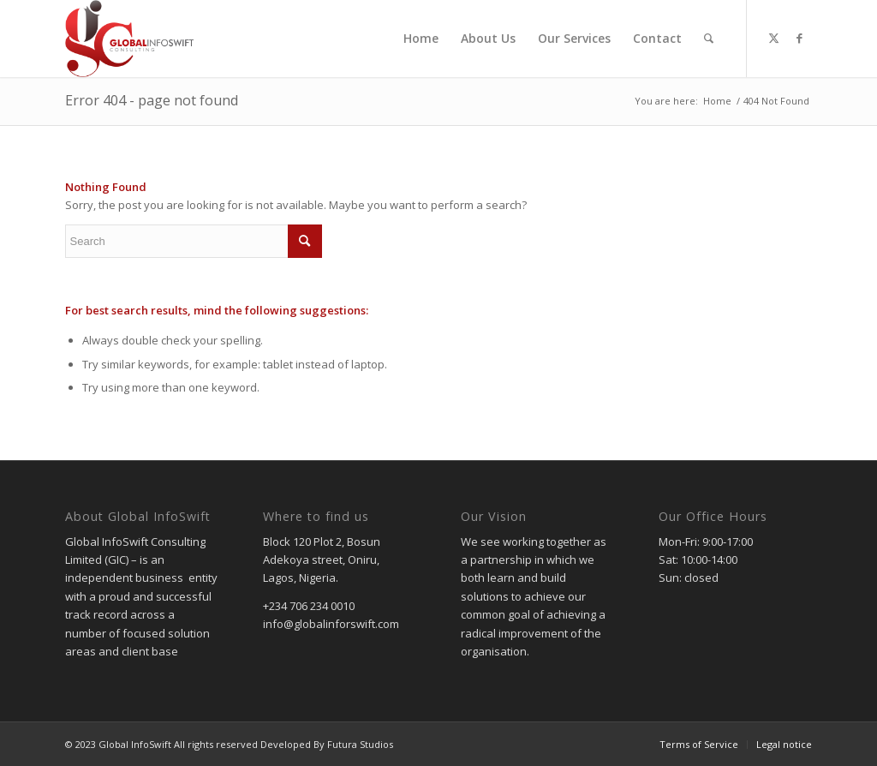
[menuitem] (421, 38)
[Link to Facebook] (799, 38)
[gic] (129, 38)
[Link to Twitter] (773, 38)
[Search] (709, 38)
